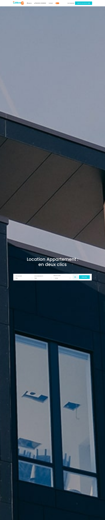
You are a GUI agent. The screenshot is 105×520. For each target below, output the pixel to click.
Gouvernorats (40, 275)
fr (57, 3)
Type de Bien (22, 275)
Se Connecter (71, 3)
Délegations (56, 274)
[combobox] (26, 277)
